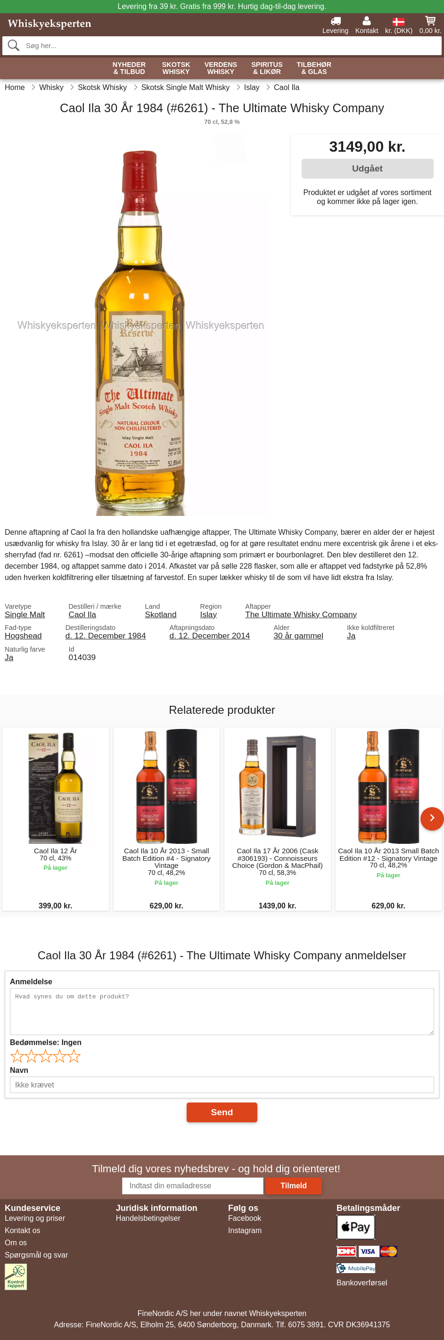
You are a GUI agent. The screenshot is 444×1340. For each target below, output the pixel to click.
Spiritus (266, 68)
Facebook (244, 1218)
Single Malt (25, 614)
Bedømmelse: (46, 1042)
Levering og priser (35, 1218)
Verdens (221, 68)
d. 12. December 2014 (210, 635)
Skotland (160, 614)
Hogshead (23, 635)
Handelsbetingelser (148, 1218)
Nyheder (129, 68)
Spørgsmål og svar (36, 1255)
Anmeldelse (31, 982)
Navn (19, 1070)
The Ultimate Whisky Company (301, 614)
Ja (351, 635)
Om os (16, 1243)
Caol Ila (82, 614)
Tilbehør (314, 68)
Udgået (367, 168)
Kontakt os (23, 1230)
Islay (208, 614)
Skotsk (176, 68)
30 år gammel (298, 635)
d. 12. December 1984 (106, 635)
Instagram (245, 1230)
